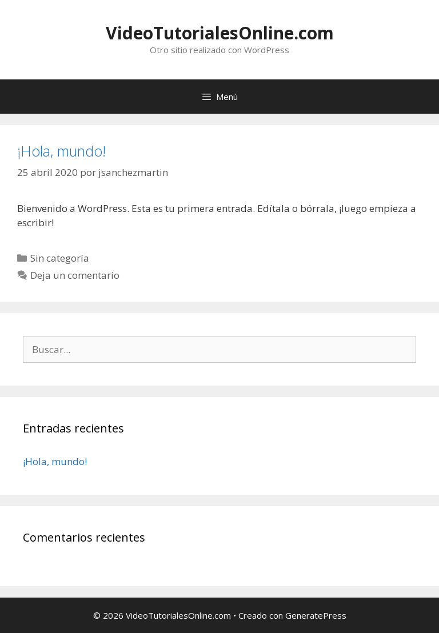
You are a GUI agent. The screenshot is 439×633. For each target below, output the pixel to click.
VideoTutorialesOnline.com (220, 33)
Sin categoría (59, 258)
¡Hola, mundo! (61, 151)
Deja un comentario (74, 275)
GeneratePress (315, 615)
